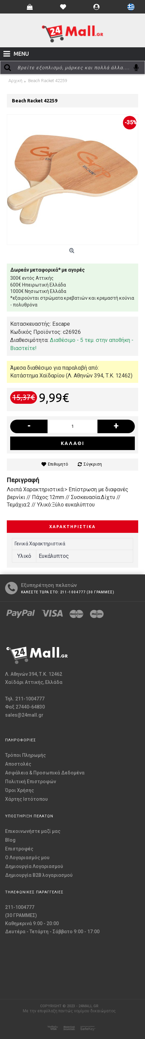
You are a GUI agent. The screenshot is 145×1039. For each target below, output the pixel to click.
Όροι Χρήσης (19, 790)
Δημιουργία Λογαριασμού (34, 866)
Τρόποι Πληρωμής (25, 755)
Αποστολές (18, 764)
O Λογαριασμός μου (27, 857)
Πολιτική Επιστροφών (30, 781)
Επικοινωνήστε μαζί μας (32, 831)
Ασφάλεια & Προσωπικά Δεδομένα (45, 772)
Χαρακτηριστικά (72, 526)
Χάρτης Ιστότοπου (26, 799)
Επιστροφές (19, 848)
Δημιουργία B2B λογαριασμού (39, 875)
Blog (10, 840)
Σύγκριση (93, 464)
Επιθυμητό (58, 464)
